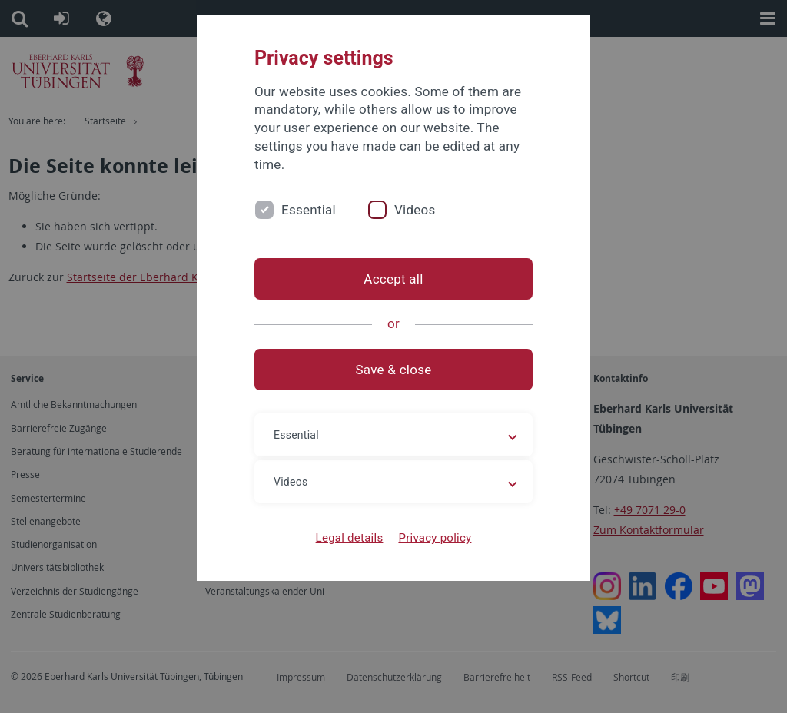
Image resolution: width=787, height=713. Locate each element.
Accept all (393, 279)
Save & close (394, 369)
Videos (415, 209)
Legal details (350, 538)
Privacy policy (434, 538)
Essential (308, 209)
